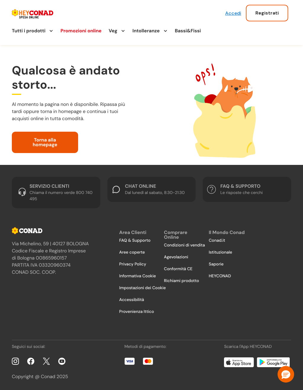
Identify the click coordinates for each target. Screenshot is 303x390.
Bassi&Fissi (188, 31)
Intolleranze (146, 31)
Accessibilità (131, 300)
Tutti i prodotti (29, 31)
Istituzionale (220, 252)
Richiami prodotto (181, 281)
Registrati (267, 13)
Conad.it (217, 240)
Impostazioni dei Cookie (142, 288)
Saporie (216, 264)
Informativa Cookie (137, 276)
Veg (113, 31)
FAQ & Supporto (135, 240)
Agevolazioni (176, 257)
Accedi (233, 13)
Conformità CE (178, 269)
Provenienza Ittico (136, 311)
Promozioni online (81, 31)
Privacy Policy (132, 264)
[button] (286, 374)
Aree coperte (132, 252)
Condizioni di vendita (184, 245)
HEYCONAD (220, 276)
